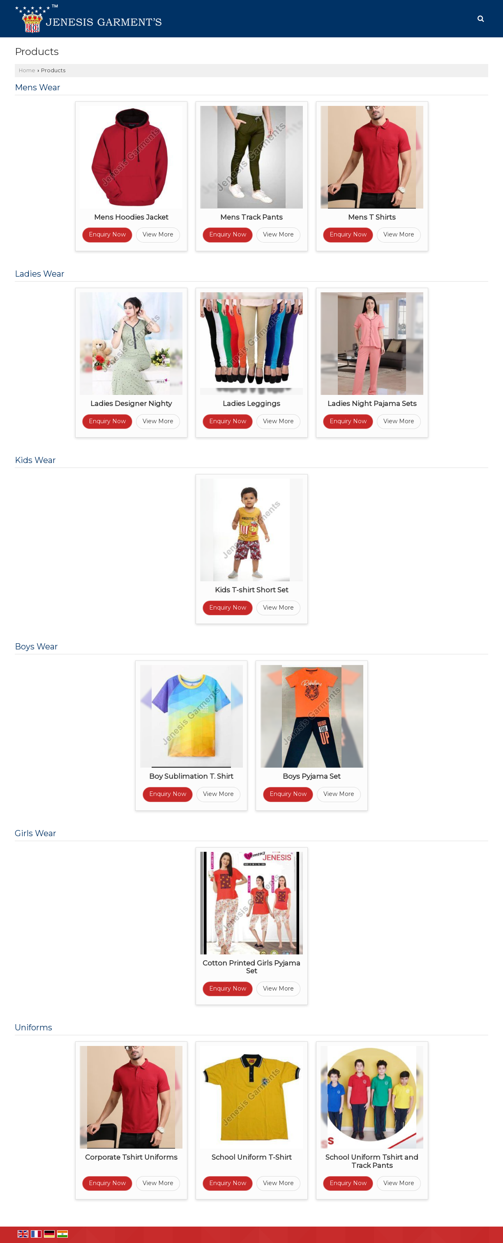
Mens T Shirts (372, 217)
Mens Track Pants (251, 217)
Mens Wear (37, 87)
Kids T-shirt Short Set (251, 590)
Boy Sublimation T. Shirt (191, 776)
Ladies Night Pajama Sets (372, 403)
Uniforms (33, 1027)
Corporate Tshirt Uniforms (131, 1157)
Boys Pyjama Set (312, 776)
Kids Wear (35, 460)
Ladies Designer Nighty (131, 403)
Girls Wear (35, 833)
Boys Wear (36, 646)
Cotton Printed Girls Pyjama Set (251, 967)
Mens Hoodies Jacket (131, 217)
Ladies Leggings (251, 403)
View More (158, 234)
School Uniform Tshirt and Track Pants (371, 1161)
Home (27, 70)
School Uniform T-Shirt (252, 1157)
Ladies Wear (40, 274)
